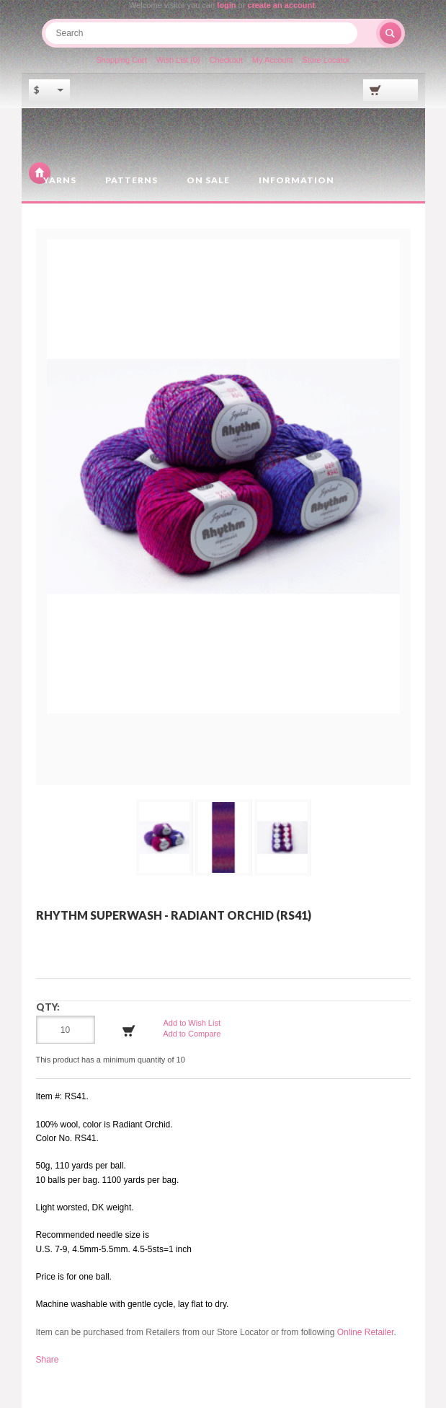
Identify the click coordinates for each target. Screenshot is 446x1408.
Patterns (131, 180)
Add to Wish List (192, 1022)
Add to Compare (191, 1033)
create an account (281, 5)
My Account (272, 60)
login (226, 5)
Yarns (59, 180)
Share (47, 1360)
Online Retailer (365, 1332)
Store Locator (325, 60)
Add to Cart (129, 1030)
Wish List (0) (178, 60)
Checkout (226, 60)
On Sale (208, 180)
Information (296, 180)
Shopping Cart (122, 60)
